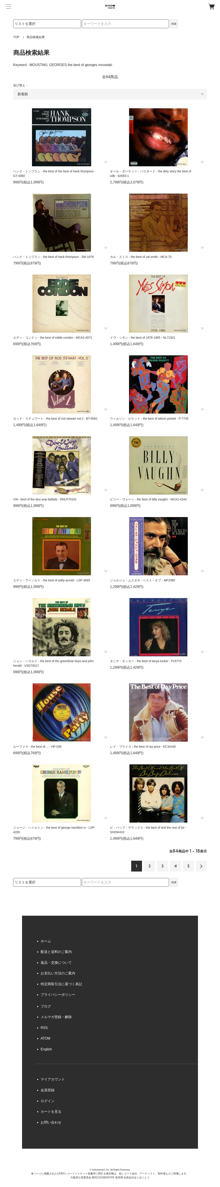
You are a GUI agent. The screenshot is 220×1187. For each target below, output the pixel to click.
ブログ (46, 1006)
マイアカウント (53, 1079)
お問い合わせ (51, 1122)
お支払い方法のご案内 (58, 973)
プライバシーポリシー (58, 994)
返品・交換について (56, 962)
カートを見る (51, 1111)
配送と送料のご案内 (56, 952)
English (46, 1049)
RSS (44, 1028)
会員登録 (47, 1090)
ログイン (47, 1101)
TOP (16, 37)
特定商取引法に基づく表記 (61, 984)
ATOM (45, 1038)
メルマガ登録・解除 (56, 1017)
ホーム (46, 941)
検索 (174, 23)
